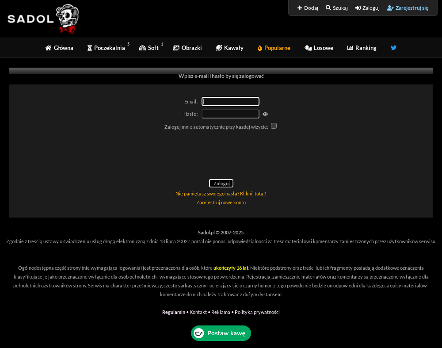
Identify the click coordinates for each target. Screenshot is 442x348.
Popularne (274, 47)
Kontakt (198, 312)
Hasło (189, 114)
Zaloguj (367, 7)
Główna (59, 47)
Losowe (319, 47)
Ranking (362, 47)
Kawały (230, 47)
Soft (149, 47)
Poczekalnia (106, 47)
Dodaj (307, 7)
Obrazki (187, 47)
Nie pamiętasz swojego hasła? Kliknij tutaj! (221, 193)
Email (190, 101)
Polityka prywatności (257, 312)
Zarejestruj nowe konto (221, 202)
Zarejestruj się (407, 7)
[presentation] (221, 156)
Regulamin (173, 312)
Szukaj (337, 7)
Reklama (220, 312)
